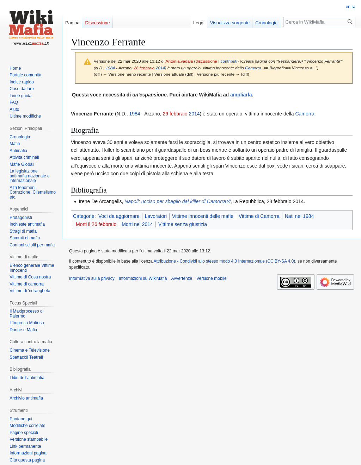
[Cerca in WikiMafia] (319, 22)
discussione (206, 61)
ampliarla (241, 95)
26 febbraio (144, 67)
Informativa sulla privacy (92, 278)
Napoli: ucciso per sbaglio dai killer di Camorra (175, 201)
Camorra (253, 67)
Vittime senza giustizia (182, 224)
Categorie (83, 216)
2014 (160, 67)
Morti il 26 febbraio (96, 224)
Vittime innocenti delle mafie (202, 216)
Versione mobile (211, 278)
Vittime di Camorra (259, 216)
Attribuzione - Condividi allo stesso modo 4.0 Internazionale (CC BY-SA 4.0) (224, 261)
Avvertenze (181, 278)
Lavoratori (156, 216)
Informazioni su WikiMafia (143, 278)
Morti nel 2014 (137, 224)
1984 (110, 67)
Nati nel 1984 (299, 216)
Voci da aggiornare (119, 216)
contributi (229, 61)
